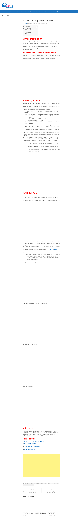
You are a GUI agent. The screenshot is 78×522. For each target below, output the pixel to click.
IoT (34, 11)
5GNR (24, 11)
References (28, 33)
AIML (11, 11)
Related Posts (28, 34)
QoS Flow (37, 483)
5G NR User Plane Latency (30, 450)
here (45, 261)
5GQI (34, 483)
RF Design (30, 11)
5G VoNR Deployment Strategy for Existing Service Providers (39, 513)
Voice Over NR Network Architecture (32, 29)
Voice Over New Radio (43, 483)
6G (14, 11)
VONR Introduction (27, 28)
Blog (61, 11)
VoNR (57, 483)
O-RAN (50, 11)
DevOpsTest (38, 11)
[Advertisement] (41, 465)
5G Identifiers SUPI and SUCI (31, 443)
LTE (21, 11)
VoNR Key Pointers (29, 30)
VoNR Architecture (25, 484)
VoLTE (54, 483)
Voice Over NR (50, 483)
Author (25, 23)
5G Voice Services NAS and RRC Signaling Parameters (27, 513)
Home (7, 11)
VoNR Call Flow (29, 32)
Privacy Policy (56, 11)
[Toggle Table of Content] (37, 26)
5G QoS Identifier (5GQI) (29, 483)
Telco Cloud (45, 11)
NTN (18, 11)
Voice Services (26, 15)
